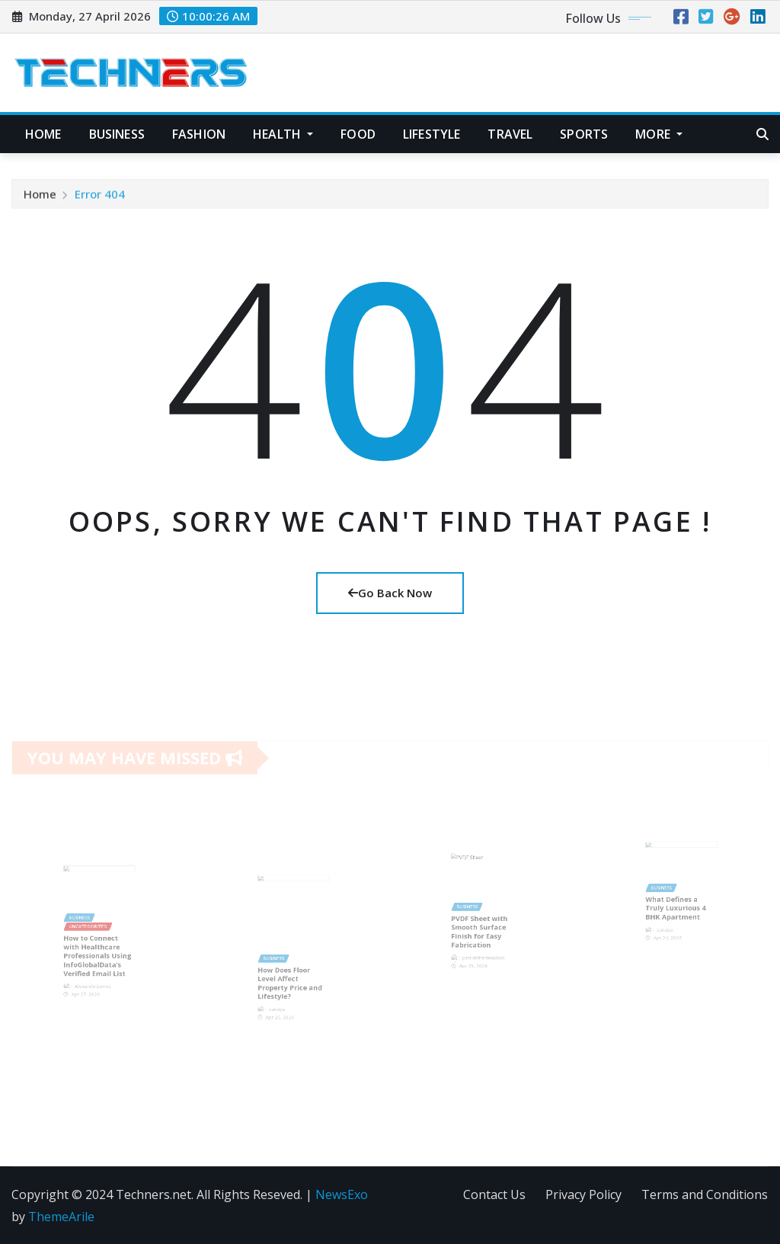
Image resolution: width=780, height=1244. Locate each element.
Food (358, 134)
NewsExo (341, 1194)
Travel (510, 134)
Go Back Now (390, 592)
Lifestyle (431, 134)
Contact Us (494, 1194)
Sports (584, 134)
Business (117, 134)
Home (43, 134)
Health (283, 134)
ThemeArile (61, 1216)
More (658, 134)
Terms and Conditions (704, 1194)
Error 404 (100, 198)
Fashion (198, 134)
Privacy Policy (583, 1194)
